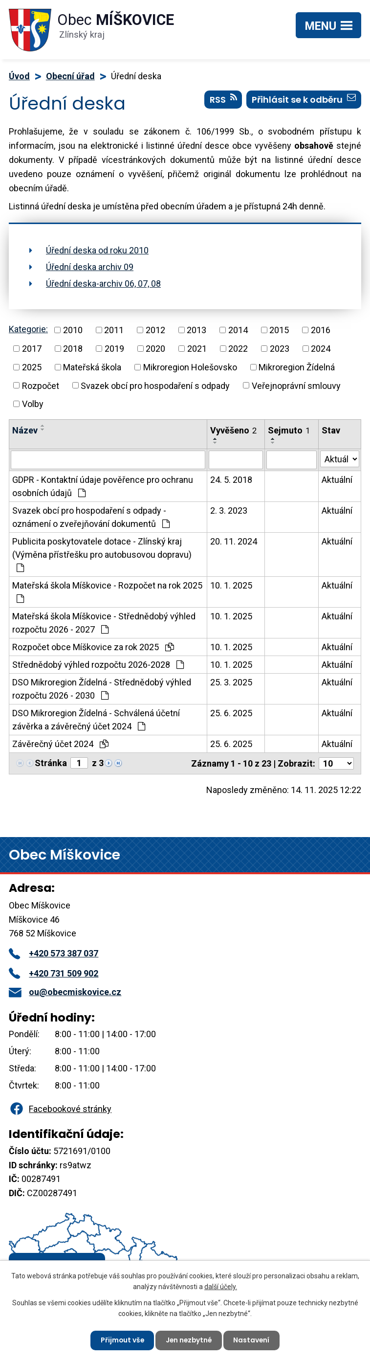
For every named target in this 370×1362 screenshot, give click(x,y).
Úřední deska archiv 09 (89, 267)
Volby (33, 404)
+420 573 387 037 (53, 953)
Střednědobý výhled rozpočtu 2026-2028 (98, 664)
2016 (320, 330)
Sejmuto (289, 430)
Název (25, 430)
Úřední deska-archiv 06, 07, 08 (103, 283)
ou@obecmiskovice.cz (65, 992)
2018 (73, 348)
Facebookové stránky (60, 1109)
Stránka (51, 763)
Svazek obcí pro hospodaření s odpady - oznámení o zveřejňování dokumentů (91, 517)
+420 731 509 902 (53, 973)
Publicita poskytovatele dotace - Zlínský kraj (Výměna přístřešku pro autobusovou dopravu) (102, 554)
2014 (238, 330)
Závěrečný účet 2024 (60, 744)
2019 (114, 348)
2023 (279, 348)
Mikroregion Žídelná (297, 367)
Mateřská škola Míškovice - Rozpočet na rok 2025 (107, 591)
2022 (238, 348)
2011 (114, 330)
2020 (155, 348)
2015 (279, 330)
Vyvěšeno (233, 430)
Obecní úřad (70, 76)
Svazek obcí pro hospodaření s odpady (155, 385)
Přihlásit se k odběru (304, 100)
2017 (32, 348)
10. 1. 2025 (231, 585)
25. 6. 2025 (231, 713)
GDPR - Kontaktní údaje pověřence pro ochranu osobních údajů (102, 486)
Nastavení (253, 1340)
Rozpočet (40, 385)
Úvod (19, 76)
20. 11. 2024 (233, 541)
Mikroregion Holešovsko (190, 367)
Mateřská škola (92, 367)
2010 (73, 330)
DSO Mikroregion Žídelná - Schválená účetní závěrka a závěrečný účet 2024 (96, 719)
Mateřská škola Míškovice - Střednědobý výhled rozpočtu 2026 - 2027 (104, 623)
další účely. (220, 1286)
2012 (155, 330)
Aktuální (337, 480)
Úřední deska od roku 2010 (97, 250)
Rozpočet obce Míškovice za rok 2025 (93, 647)
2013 (196, 330)
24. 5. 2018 (231, 480)
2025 (32, 367)
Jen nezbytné (189, 1340)
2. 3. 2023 (228, 510)
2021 (197, 348)
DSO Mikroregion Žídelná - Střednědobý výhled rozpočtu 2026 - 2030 (101, 689)
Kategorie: (28, 329)
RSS (223, 100)
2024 (320, 348)
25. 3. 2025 (231, 682)
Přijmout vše (121, 1340)
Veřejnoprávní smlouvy (296, 385)
